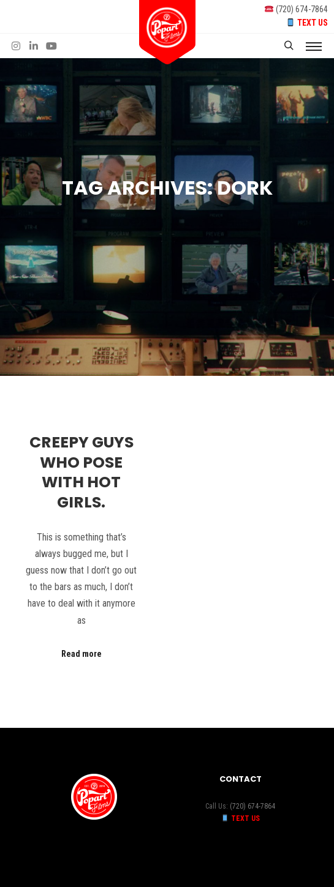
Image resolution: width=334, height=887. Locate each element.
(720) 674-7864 (302, 9)
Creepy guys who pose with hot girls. (81, 472)
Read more (81, 654)
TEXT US (312, 23)
